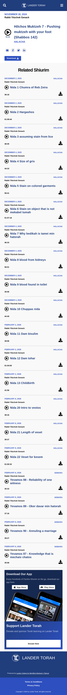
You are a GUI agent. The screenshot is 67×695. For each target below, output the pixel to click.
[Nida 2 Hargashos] (61, 118)
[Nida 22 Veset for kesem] (61, 463)
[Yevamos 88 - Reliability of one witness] (61, 488)
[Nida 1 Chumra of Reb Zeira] (61, 94)
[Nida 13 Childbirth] (61, 389)
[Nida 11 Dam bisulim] (61, 340)
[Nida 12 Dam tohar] (61, 365)
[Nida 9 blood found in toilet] (61, 291)
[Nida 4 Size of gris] (61, 168)
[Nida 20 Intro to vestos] (61, 414)
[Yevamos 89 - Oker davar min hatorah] (61, 513)
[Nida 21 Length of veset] (61, 439)
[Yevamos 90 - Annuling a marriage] (61, 537)
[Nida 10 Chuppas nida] (61, 315)
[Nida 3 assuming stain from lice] (61, 143)
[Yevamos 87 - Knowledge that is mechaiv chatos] (61, 562)
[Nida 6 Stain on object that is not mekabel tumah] (61, 217)
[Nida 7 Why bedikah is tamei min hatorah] (61, 242)
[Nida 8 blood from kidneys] (61, 266)
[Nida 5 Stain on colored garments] (61, 192)
